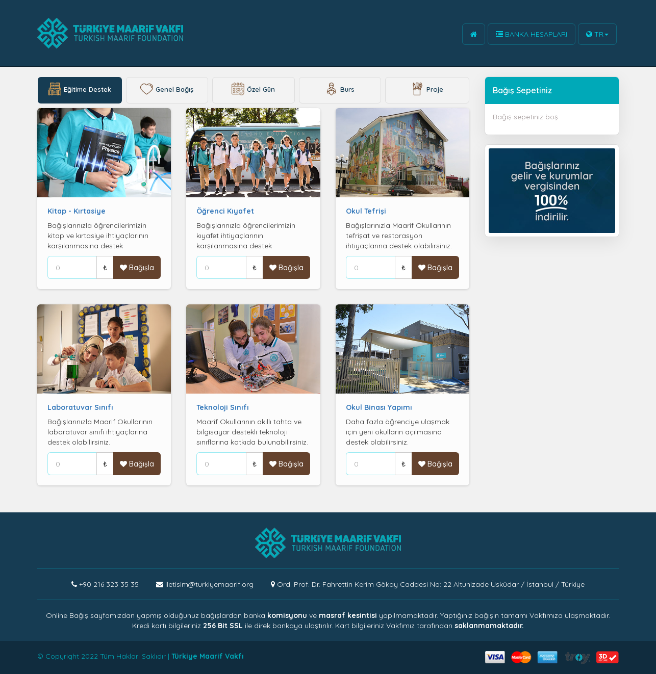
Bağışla (137, 267)
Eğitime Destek (79, 90)
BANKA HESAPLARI (531, 34)
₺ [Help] (105, 267)
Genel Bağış (166, 90)
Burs (340, 90)
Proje (427, 90)
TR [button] (597, 34)
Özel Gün (253, 90)
